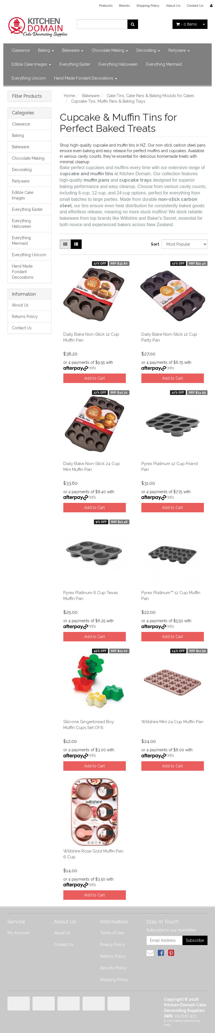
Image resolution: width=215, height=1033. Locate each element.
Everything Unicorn (29, 78)
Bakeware (72, 50)
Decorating (148, 50)
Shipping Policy (147, 6)
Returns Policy (25, 316)
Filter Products (27, 96)
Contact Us (195, 6)
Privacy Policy (112, 944)
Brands (124, 6)
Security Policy (113, 968)
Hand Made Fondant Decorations (85, 78)
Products (105, 6)
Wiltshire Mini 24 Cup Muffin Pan (172, 721)
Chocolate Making (110, 50)
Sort (154, 244)
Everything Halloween (118, 64)
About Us (173, 6)
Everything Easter (74, 64)
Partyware (179, 50)
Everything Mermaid (164, 64)
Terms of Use (112, 933)
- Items (186, 24)
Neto (167, 1025)
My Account (18, 933)
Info (92, 368)
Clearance (21, 50)
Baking (46, 50)
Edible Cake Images (31, 64)
